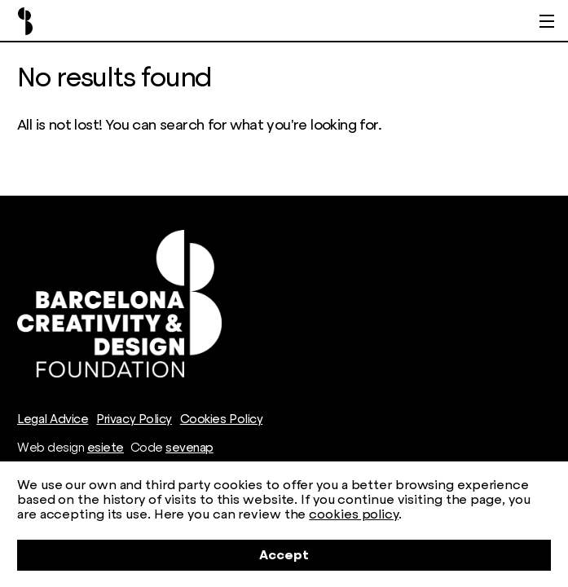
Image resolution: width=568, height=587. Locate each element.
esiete (105, 447)
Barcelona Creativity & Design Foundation (24, 21)
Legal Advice (52, 419)
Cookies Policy (221, 419)
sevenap (189, 447)
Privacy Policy (133, 419)
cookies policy (353, 514)
